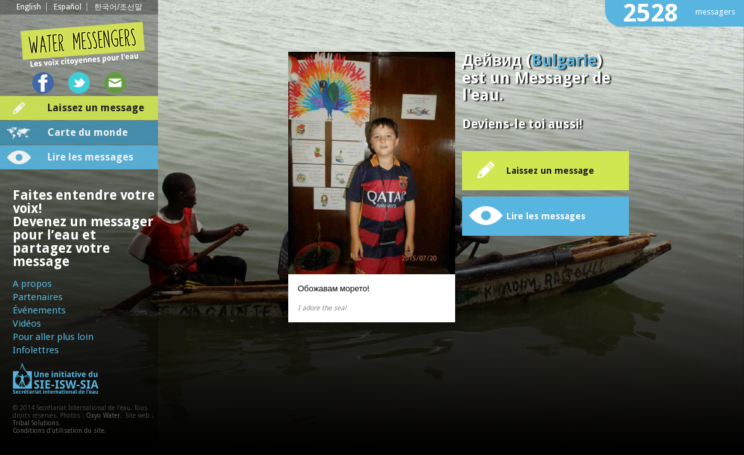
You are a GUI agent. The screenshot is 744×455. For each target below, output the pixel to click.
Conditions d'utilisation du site (58, 430)
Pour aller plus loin (53, 337)
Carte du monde (87, 132)
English (28, 7)
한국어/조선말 (118, 7)
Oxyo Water (103, 415)
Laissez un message (95, 108)
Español (68, 7)
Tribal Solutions (36, 423)
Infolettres (36, 350)
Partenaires (38, 297)
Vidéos (27, 323)
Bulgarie (564, 60)
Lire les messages (90, 157)
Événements (39, 310)
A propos (32, 283)
